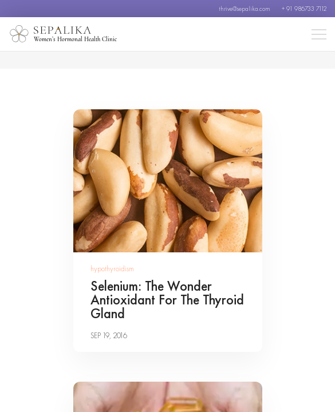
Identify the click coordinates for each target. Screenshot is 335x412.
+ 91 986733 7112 (304, 9)
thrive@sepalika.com (244, 9)
